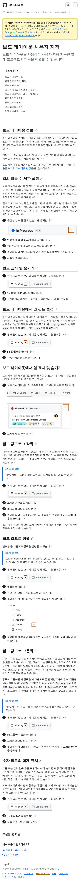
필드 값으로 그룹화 (19, 650)
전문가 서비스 (9, 876)
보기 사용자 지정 (43, 12)
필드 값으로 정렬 (17, 538)
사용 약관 (28, 873)
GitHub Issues (14, 12)
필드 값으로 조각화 (19, 443)
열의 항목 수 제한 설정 (22, 178)
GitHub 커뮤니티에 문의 (15, 850)
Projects (28, 12)
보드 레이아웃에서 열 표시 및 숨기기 (33, 367)
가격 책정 (63, 873)
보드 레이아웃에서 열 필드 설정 (29, 309)
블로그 (21, 876)
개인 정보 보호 (43, 873)
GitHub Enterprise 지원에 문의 (20, 35)
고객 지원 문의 (10, 854)
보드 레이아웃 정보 (19, 130)
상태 (54, 873)
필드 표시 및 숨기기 (20, 267)
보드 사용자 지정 (63, 12)
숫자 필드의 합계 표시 (22, 760)
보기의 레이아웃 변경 (19, 168)
